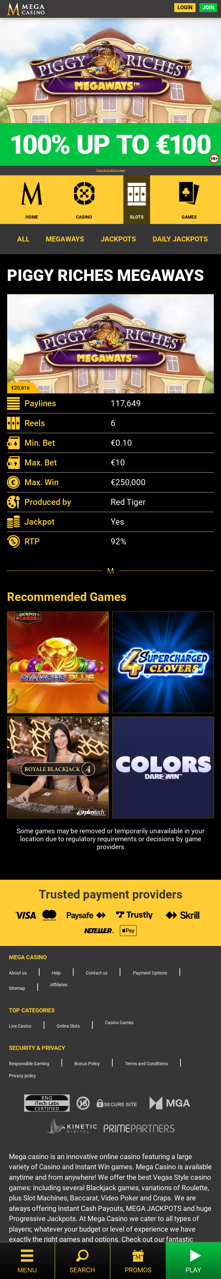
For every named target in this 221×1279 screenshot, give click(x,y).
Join (208, 7)
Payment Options (150, 973)
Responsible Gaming (29, 1063)
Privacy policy (22, 1076)
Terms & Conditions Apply (110, 170)
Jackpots (118, 239)
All (23, 239)
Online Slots (68, 1026)
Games (189, 217)
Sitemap (17, 988)
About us (18, 973)
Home (31, 217)
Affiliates (58, 985)
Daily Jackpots (180, 239)
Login (184, 7)
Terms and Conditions (146, 1063)
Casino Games (119, 1022)
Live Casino (20, 1026)
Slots (137, 217)
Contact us (96, 973)
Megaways (65, 239)
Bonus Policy (87, 1063)
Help (56, 973)
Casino (84, 217)
